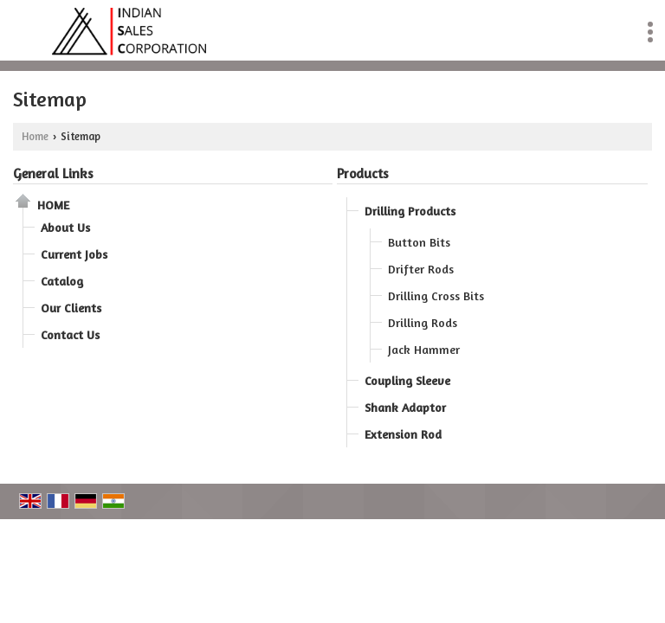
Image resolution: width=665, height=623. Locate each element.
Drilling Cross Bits (436, 295)
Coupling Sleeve (407, 380)
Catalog (62, 280)
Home (35, 136)
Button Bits (419, 241)
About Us (65, 227)
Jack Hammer (424, 349)
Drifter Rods (421, 268)
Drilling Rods (422, 322)
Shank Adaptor (405, 407)
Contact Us (70, 334)
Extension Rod (403, 434)
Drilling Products (410, 210)
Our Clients (71, 307)
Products (363, 173)
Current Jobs (74, 254)
